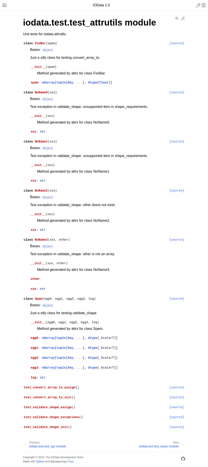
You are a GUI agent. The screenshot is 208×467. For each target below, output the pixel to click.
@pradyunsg (58, 461)
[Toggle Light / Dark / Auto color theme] (198, 5)
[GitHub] (183, 459)
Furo (71, 461)
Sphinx (40, 461)
